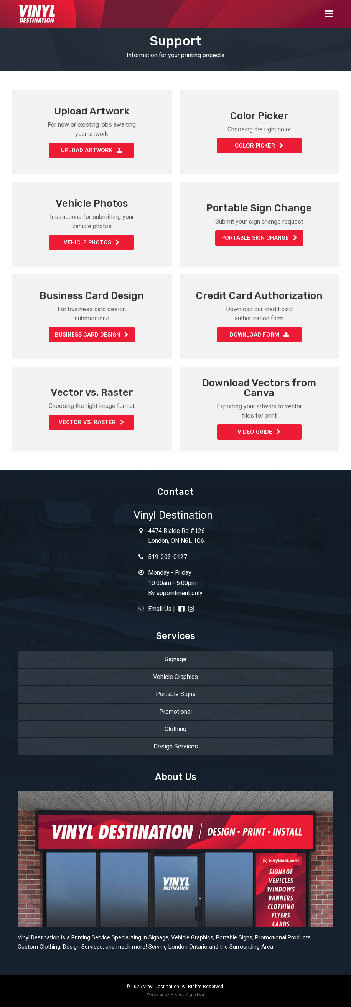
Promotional (175, 711)
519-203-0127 (162, 557)
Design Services (175, 746)
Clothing (175, 729)
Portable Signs (176, 694)
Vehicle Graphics (175, 676)
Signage (175, 659)
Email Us (154, 608)
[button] (329, 14)
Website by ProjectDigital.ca (175, 994)
